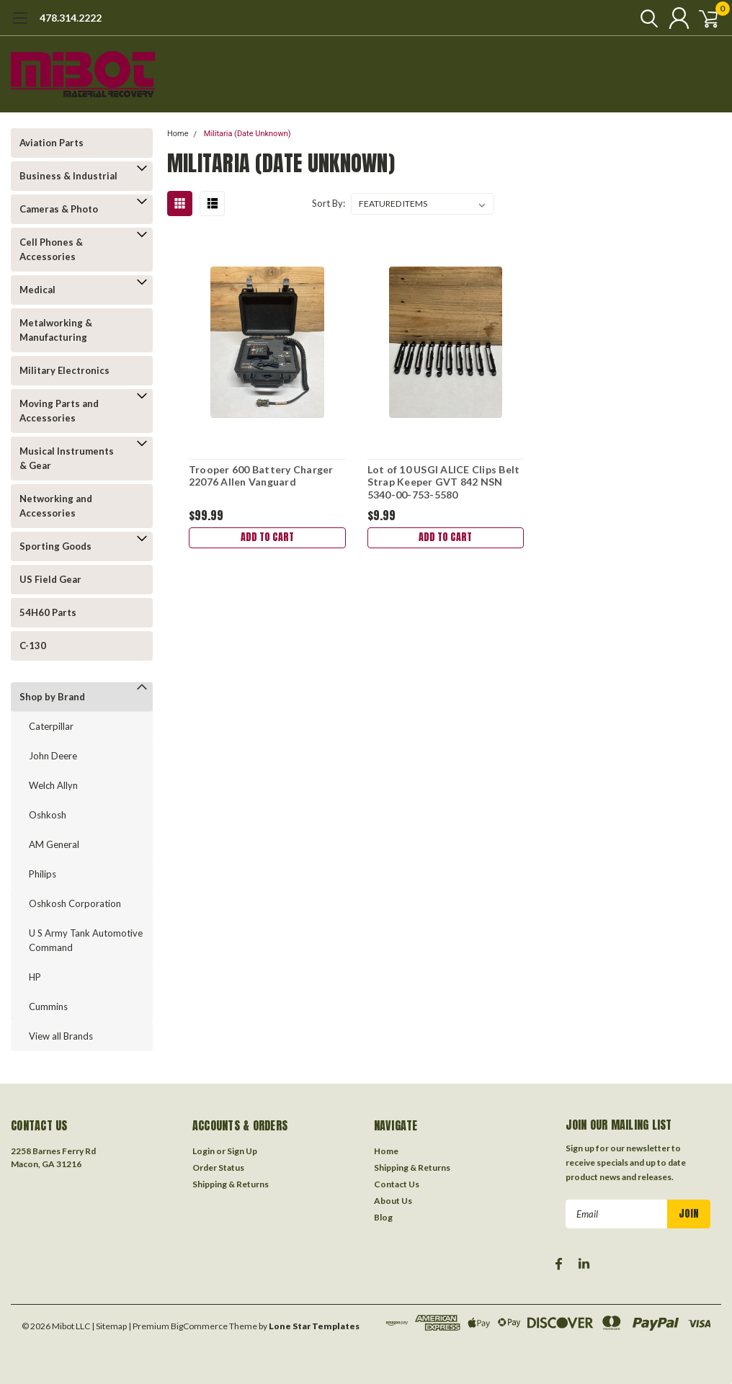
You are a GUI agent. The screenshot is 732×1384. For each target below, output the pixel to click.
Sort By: (328, 203)
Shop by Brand (52, 696)
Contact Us (396, 1184)
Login (203, 1151)
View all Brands (61, 1036)
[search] (636, 18)
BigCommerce (199, 1326)
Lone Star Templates (314, 1326)
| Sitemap (109, 1326)
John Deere (53, 756)
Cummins (48, 1006)
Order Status (218, 1167)
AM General (54, 844)
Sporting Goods (55, 546)
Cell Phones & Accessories (51, 249)
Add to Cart (266, 538)
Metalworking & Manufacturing (55, 330)
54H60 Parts (47, 612)
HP (35, 977)
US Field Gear (50, 579)
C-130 (32, 645)
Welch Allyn (53, 785)
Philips (42, 874)
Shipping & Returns (230, 1184)
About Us (393, 1200)
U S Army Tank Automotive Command (86, 940)
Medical (37, 289)
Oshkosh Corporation (75, 903)
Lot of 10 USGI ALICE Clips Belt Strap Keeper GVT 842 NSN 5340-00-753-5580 (443, 482)
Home (178, 133)
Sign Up (242, 1151)
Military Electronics (64, 370)
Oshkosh (47, 815)
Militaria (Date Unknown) (247, 133)
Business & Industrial (68, 176)
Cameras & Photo (58, 209)
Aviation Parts (51, 142)
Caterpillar (51, 726)
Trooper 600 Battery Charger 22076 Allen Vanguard (260, 475)
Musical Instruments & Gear (66, 458)
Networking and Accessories (55, 506)
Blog (383, 1217)
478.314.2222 (71, 18)
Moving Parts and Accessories (59, 411)
